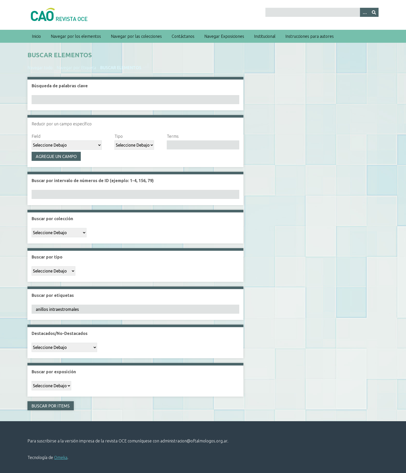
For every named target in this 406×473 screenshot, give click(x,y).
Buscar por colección (52, 218)
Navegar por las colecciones (136, 36)
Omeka (60, 457)
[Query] (321, 12)
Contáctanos (183, 36)
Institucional (265, 36)
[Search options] (364, 12)
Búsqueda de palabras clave (60, 85)
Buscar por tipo (47, 257)
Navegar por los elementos (76, 36)
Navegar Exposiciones (224, 36)
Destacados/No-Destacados (60, 333)
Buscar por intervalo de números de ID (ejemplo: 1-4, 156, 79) (93, 180)
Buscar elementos (120, 67)
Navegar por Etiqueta (76, 67)
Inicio (36, 36)
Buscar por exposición (54, 371)
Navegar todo (40, 67)
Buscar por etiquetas (53, 295)
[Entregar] (374, 12)
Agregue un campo (56, 156)
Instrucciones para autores (309, 36)
